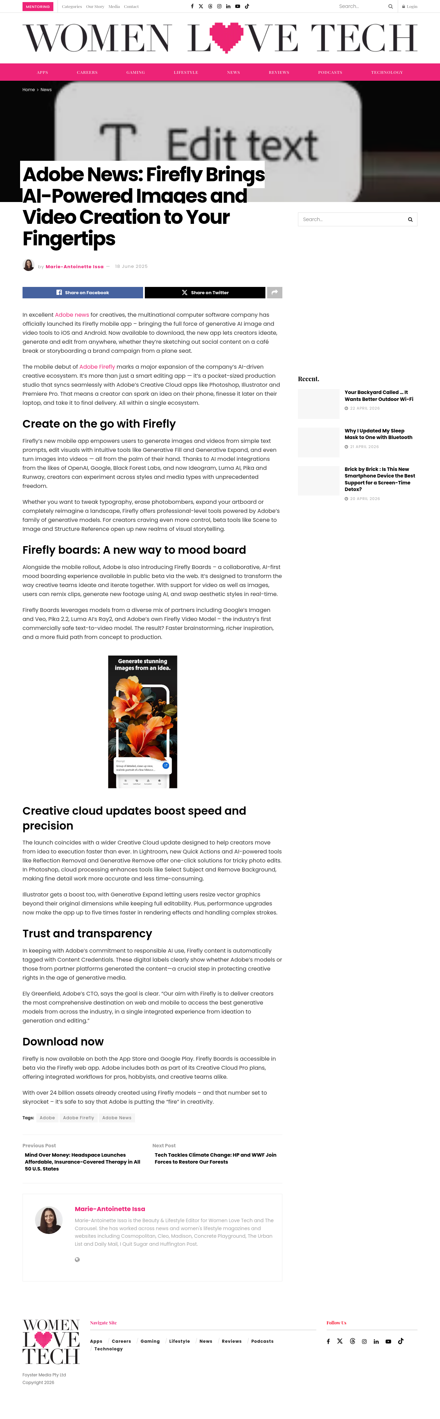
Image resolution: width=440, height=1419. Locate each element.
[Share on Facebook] (83, 293)
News (233, 72)
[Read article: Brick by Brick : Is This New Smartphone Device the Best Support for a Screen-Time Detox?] (319, 481)
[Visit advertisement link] (357, 300)
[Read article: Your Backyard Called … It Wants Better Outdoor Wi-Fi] (319, 404)
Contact (131, 6)
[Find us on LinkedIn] (228, 6)
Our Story (95, 6)
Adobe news (72, 317)
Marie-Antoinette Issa (75, 266)
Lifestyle (186, 72)
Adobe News (117, 1119)
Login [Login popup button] (409, 6)
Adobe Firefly (97, 369)
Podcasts (330, 72)
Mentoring (38, 6)
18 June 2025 (131, 266)
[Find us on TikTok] (247, 6)
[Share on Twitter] (205, 293)
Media (114, 6)
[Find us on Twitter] (201, 6)
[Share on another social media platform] (274, 293)
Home (29, 90)
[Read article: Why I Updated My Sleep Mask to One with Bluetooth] (319, 442)
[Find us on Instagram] (219, 6)
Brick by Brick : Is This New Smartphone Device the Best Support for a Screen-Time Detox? (380, 479)
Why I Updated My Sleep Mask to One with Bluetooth (379, 434)
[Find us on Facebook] (192, 6)
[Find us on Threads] (210, 6)
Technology (387, 72)
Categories (72, 6)
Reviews (279, 72)
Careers (87, 72)
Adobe (47, 1119)
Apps (42, 72)
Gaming (135, 72)
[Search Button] (389, 6)
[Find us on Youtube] (237, 6)
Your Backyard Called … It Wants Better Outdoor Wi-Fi (379, 396)
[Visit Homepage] (220, 38)
